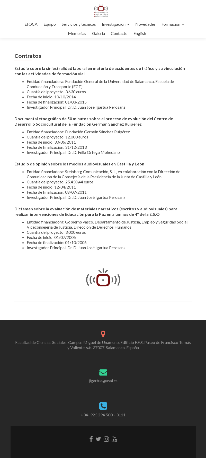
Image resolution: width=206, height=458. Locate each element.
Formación (171, 24)
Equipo (49, 24)
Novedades (145, 24)
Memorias (77, 33)
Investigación (114, 24)
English (139, 33)
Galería (98, 33)
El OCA (31, 24)
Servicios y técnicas (79, 24)
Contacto (119, 33)
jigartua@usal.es (103, 380)
